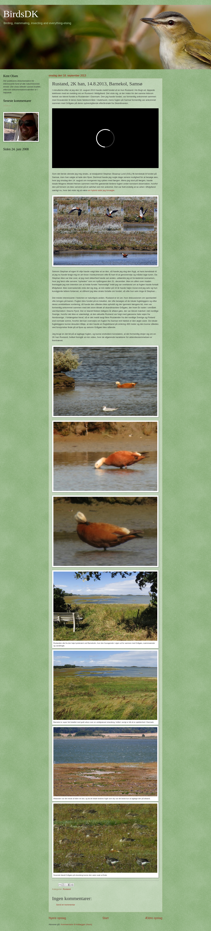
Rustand (67, 889)
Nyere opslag (57, 918)
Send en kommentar (65, 904)
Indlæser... (8, 105)
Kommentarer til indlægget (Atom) (76, 924)
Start (105, 918)
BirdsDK (20, 14)
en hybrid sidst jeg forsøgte (101, 190)
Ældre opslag (153, 918)
